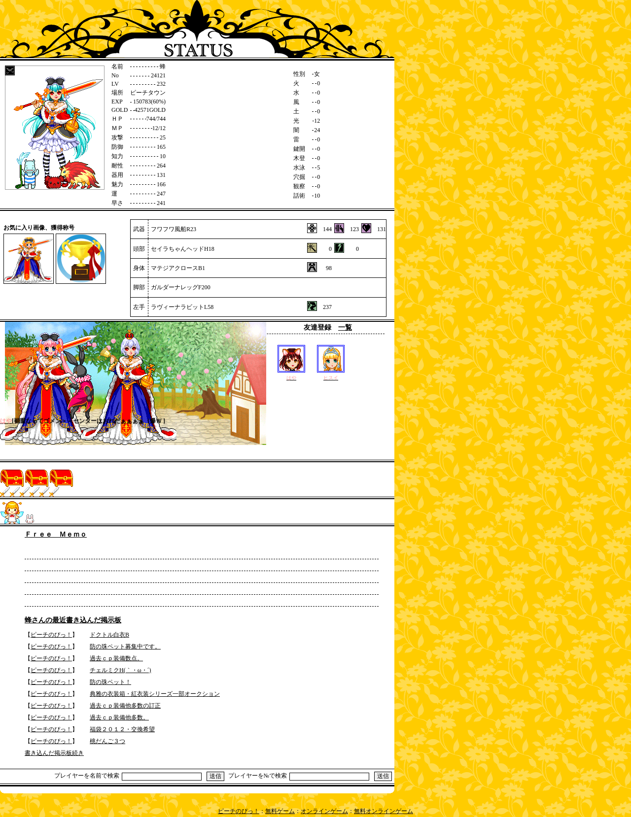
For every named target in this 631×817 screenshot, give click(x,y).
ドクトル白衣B (109, 634)
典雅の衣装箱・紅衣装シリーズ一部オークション (155, 693)
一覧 (345, 327)
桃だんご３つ (107, 741)
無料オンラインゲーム (383, 811)
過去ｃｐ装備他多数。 (119, 717)
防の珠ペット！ (110, 682)
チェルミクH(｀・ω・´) (120, 670)
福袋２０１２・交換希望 (122, 729)
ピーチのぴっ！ (51, 634)
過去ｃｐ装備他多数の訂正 (125, 705)
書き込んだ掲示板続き (54, 752)
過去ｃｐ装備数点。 (116, 658)
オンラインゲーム (324, 811)
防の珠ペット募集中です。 (125, 646)
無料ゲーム (280, 811)
